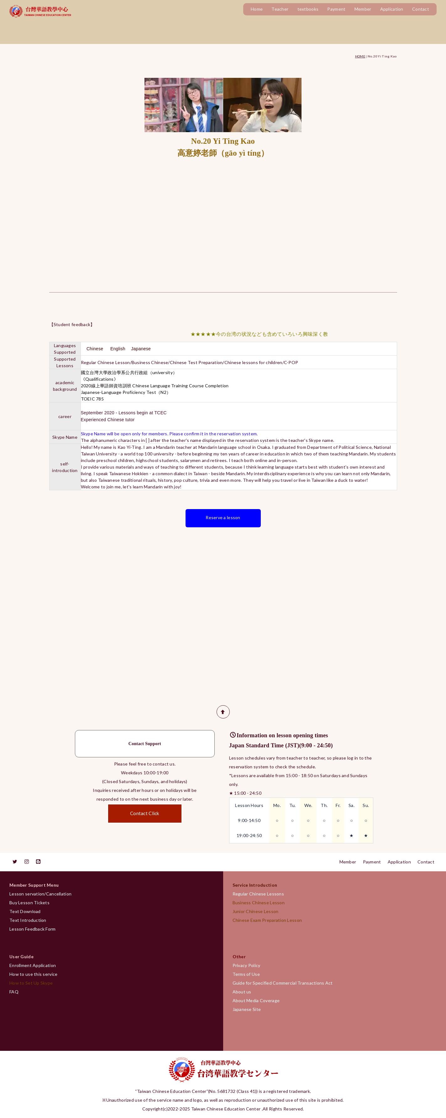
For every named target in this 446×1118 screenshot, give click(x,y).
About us (242, 991)
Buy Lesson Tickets (29, 902)
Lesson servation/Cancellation (40, 893)
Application (391, 9)
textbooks (308, 9)
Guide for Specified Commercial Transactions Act (283, 983)
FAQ (13, 991)
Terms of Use (246, 974)
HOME (360, 56)
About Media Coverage (256, 1000)
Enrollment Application (32, 965)
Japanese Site (247, 1009)
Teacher (279, 9)
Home (257, 9)
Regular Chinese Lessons (261, 893)
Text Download (25, 911)
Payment (336, 9)
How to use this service (33, 974)
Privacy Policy (246, 965)
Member (362, 9)
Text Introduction (27, 920)
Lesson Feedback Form (32, 929)
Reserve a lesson (223, 517)
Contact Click (145, 813)
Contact (420, 9)
